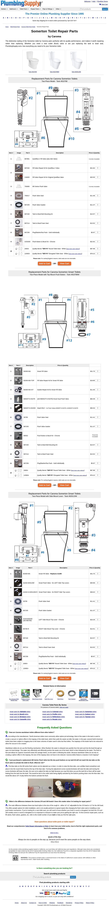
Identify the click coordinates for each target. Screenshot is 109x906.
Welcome (87, 1)
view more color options (73, 248)
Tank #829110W (76, 61)
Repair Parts (35, 9)
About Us (24, 903)
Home (17, 903)
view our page (64, 707)
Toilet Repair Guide (37, 694)
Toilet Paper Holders (95, 694)
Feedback (60, 903)
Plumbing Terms (102, 1)
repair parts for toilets (20, 711)
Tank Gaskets (72, 694)
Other (58, 9)
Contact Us (32, 903)
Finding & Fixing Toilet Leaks (25, 695)
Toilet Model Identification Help (83, 695)
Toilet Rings (60, 694)
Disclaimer (69, 903)
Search (105, 9)
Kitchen (4, 9)
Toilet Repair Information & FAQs (37, 826)
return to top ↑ (54, 833)
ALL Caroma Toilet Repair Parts (14, 695)
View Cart (64, 263)
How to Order (43, 903)
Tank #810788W (54, 61)
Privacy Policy (79, 903)
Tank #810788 (32, 61)
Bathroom (14, 9)
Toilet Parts (24, 9)
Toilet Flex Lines (48, 694)
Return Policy (90, 903)
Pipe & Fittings (48, 9)
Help (93, 1)
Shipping (52, 903)
